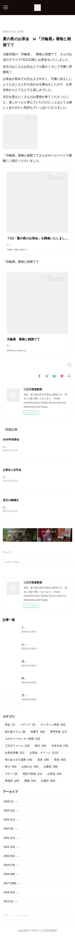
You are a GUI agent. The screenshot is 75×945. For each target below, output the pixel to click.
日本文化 (60, 753)
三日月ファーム (17, 753)
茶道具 (12, 788)
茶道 (60, 767)
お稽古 (48, 788)
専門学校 (58, 739)
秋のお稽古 (28, 686)
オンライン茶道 (53, 732)
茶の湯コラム (15, 739)
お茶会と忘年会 (12, 477)
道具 (43, 767)
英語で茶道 (32, 782)
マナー (11, 782)
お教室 (51, 775)
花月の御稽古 (11, 508)
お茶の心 (30, 775)
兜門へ (26, 703)
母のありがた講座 (18, 767)
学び (10, 775)
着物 (30, 788)
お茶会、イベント (44, 760)
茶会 (10, 732)
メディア (27, 732)
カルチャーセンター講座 (22, 746)
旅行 (40, 753)
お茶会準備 (14, 760)
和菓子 (38, 739)
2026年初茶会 (11, 446)
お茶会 (54, 782)
